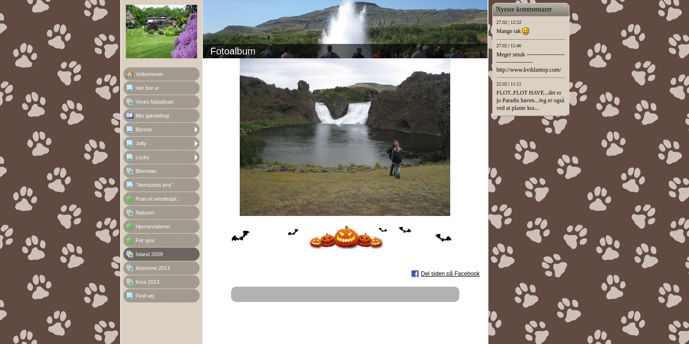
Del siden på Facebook (450, 273)
